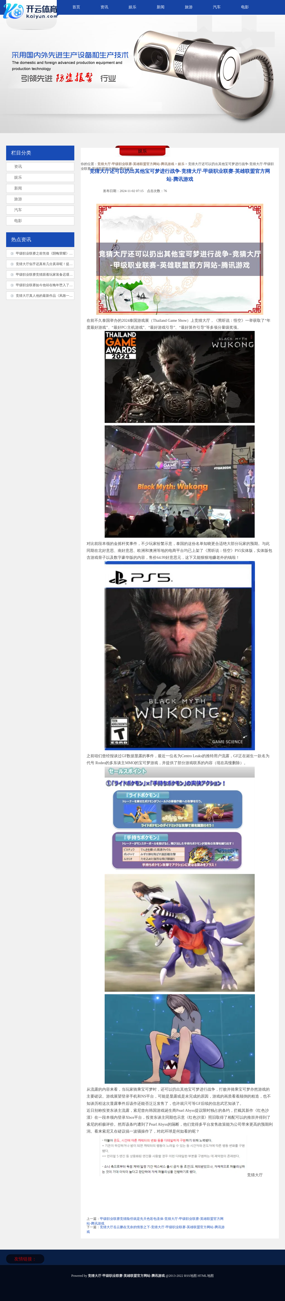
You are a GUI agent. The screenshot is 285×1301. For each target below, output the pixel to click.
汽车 (217, 7)
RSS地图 (190, 1276)
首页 (76, 7)
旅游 (189, 7)
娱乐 (132, 7)
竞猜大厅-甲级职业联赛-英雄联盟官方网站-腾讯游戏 (135, 164)
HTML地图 (206, 1276)
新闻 (160, 7)
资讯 (104, 7)
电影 (245, 7)
